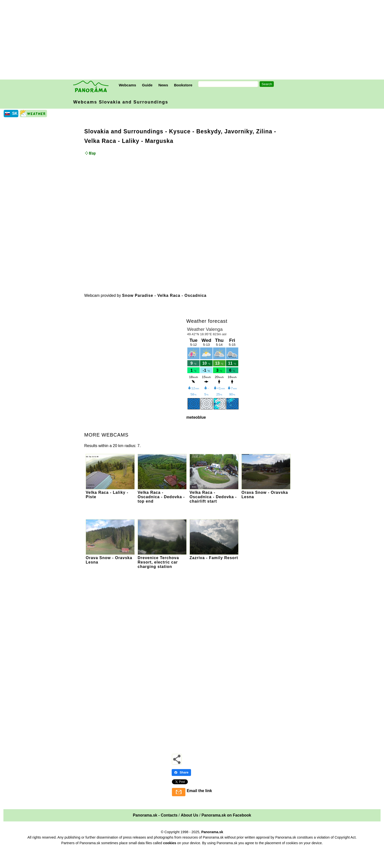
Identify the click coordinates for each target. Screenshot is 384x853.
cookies (169, 843)
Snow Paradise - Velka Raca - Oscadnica (164, 295)
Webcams (127, 85)
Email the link (199, 791)
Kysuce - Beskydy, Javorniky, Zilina (220, 131)
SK (14, 113)
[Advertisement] (193, 40)
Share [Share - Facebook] (181, 772)
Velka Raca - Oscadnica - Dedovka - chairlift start (214, 494)
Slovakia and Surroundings (123, 131)
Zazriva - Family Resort (214, 555)
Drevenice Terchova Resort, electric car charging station (162, 560)
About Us (189, 815)
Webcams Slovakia (120, 102)
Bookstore (183, 85)
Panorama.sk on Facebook (226, 815)
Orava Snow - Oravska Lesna (265, 492)
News (163, 85)
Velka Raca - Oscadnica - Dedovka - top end (162, 494)
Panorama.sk (212, 832)
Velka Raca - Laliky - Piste (110, 492)
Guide (147, 85)
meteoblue (196, 417)
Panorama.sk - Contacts (155, 815)
